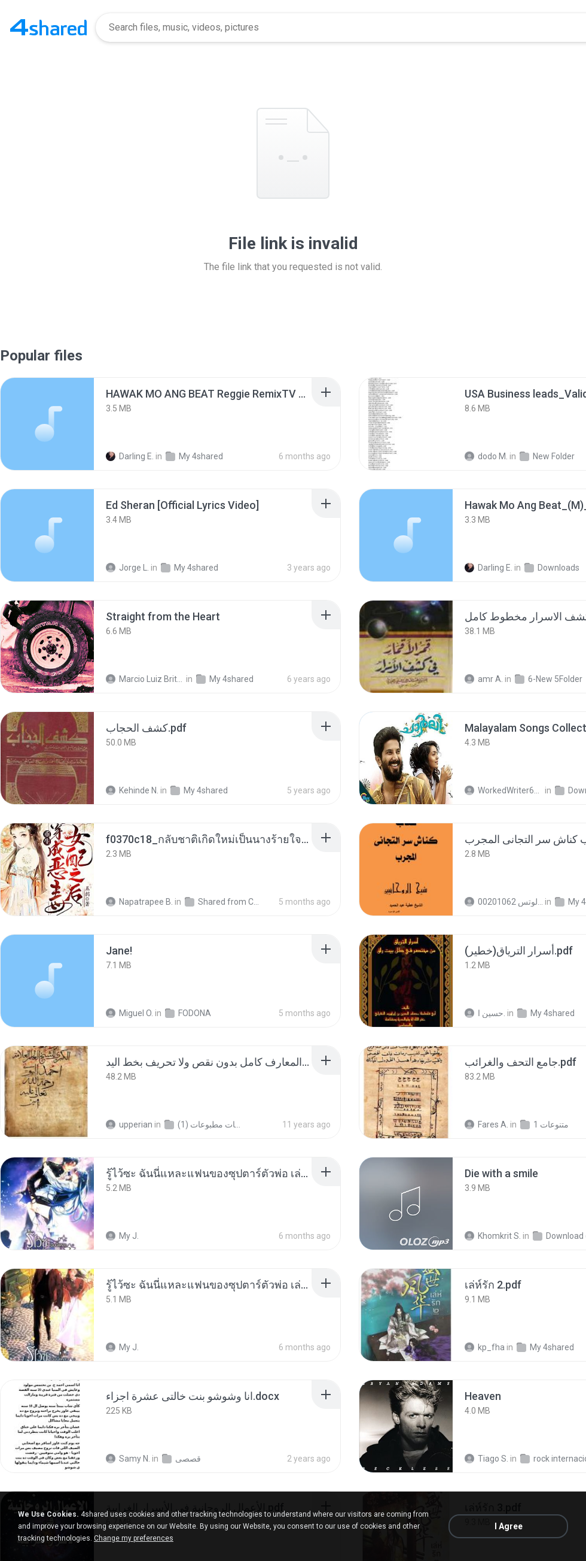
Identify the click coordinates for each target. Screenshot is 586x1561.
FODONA (188, 1013)
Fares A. (486, 1124)
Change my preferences (133, 1538)
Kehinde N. (132, 790)
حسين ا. (485, 1013)
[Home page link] (48, 27)
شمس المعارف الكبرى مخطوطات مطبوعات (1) (203, 1124)
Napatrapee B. (139, 902)
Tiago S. (486, 1458)
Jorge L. (127, 567)
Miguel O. (129, 1013)
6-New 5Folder (548, 679)
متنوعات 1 (544, 1124)
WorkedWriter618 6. (504, 790)
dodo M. (486, 456)
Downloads (551, 567)
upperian (129, 1124)
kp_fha (485, 1347)
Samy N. (128, 1458)
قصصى (181, 1458)
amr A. (484, 679)
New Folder (547, 456)
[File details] (47, 424)
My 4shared (194, 456)
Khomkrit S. (493, 1236)
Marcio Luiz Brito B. (145, 679)
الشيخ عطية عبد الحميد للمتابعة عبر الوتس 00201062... (504, 902)
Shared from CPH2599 (224, 902)
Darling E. (130, 456)
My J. (122, 1236)
